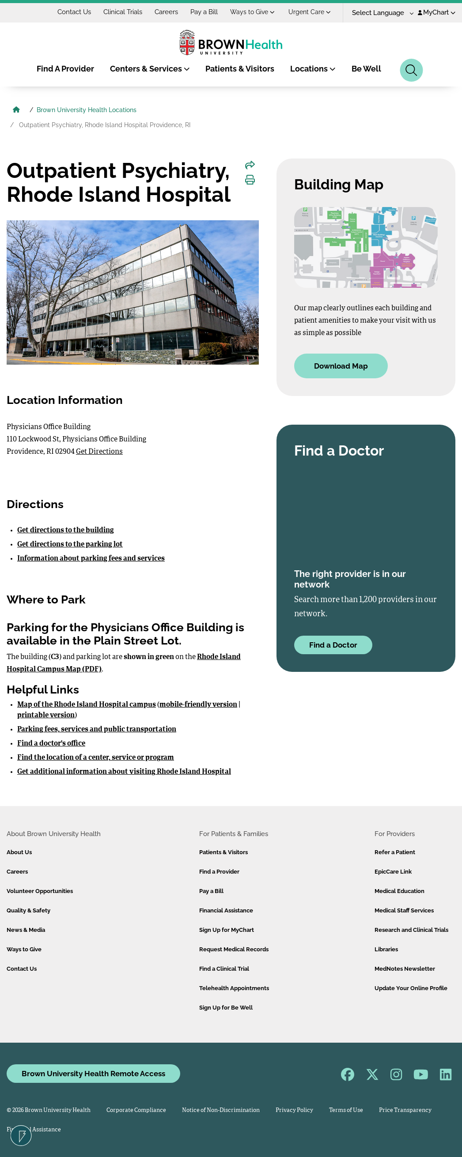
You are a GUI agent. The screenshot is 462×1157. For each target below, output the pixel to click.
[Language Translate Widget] (379, 13)
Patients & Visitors (239, 68)
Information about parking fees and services (91, 558)
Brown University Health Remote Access (93, 1073)
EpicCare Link (393, 871)
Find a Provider (219, 871)
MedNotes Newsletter (405, 968)
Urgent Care (309, 11)
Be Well (366, 68)
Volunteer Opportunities (40, 891)
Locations (313, 68)
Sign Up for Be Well (226, 1007)
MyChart (436, 12)
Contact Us (74, 12)
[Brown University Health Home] (16, 111)
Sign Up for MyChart (226, 930)
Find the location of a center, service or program (95, 757)
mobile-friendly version (198, 705)
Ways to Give (252, 11)
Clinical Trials (122, 12)
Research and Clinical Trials (411, 930)
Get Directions (99, 452)
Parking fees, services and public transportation (96, 729)
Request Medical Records (234, 949)
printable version (46, 715)
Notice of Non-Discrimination (221, 1110)
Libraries (386, 949)
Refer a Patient (395, 852)
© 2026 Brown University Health (49, 1110)
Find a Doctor (333, 645)
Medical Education (399, 891)
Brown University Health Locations (86, 109)
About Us (19, 852)
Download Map (341, 366)
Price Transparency (405, 1110)
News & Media (26, 930)
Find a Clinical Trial (224, 968)
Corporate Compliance (136, 1110)
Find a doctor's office (51, 743)
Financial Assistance (226, 910)
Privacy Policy (294, 1110)
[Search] (411, 70)
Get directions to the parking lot (70, 544)
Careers (166, 12)
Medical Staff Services (404, 910)
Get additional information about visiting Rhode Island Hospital (124, 772)
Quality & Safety (28, 910)
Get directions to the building (65, 530)
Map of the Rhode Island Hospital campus (86, 705)
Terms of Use (346, 1110)
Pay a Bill (204, 12)
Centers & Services (150, 68)
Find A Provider (65, 68)
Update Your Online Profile (411, 988)
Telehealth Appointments (234, 988)
